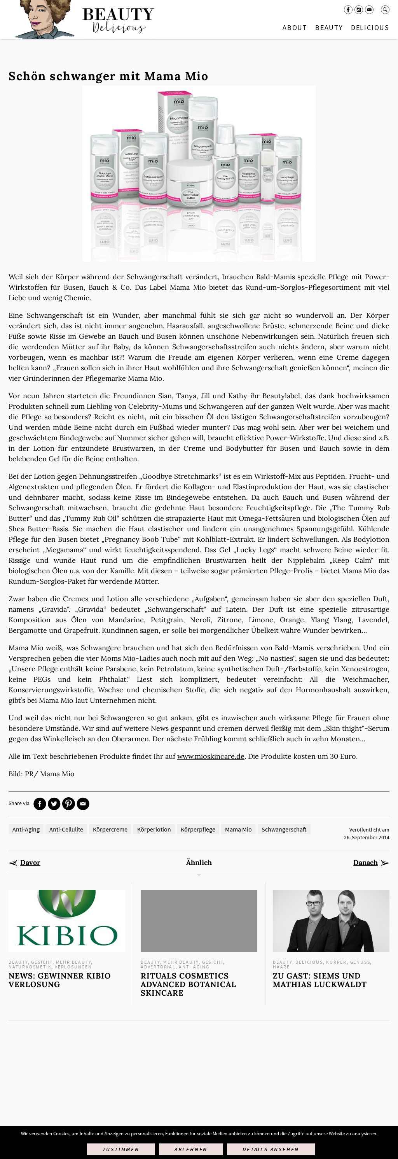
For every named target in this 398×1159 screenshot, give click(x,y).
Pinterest (68, 803)
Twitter (54, 803)
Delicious (370, 27)
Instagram (358, 9)
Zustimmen (121, 1149)
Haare (281, 967)
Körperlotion (154, 829)
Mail (369, 9)
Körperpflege (198, 829)
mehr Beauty (73, 962)
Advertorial (158, 967)
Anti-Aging (26, 829)
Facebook (348, 9)
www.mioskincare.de (210, 756)
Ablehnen (191, 1149)
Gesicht (41, 962)
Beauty (329, 27)
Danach (365, 862)
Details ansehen (271, 1149)
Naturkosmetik (30, 967)
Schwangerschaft (284, 829)
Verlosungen (73, 967)
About (295, 27)
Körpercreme (110, 829)
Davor (30, 862)
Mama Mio (238, 829)
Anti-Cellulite (66, 829)
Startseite (83, 19)
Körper (336, 962)
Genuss (360, 962)
